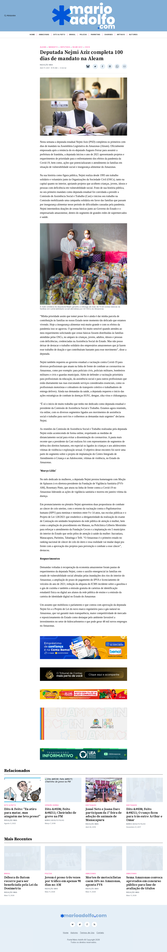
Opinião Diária (52, 805)
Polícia (83, 34)
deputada (65, 47)
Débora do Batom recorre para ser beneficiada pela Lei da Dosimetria (21, 883)
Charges (108, 34)
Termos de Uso (87, 933)
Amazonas (44, 34)
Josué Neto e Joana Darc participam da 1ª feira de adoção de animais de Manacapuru (104, 814)
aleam (43, 47)
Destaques (91, 805)
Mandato (53, 47)
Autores (133, 34)
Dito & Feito (59, 34)
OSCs (87, 47)
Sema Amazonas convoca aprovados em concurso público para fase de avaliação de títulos (144, 883)
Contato (100, 933)
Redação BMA (46, 65)
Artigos (121, 34)
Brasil (72, 34)
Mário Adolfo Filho (54, 820)
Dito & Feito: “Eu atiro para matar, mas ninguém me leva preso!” (22, 812)
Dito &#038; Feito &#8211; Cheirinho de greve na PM (60, 812)
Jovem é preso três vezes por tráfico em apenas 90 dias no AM (63, 881)
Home (32, 34)
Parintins (95, 34)
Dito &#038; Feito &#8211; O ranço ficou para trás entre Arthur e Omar (144, 814)
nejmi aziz (77, 47)
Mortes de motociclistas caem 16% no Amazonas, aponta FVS (103, 881)
